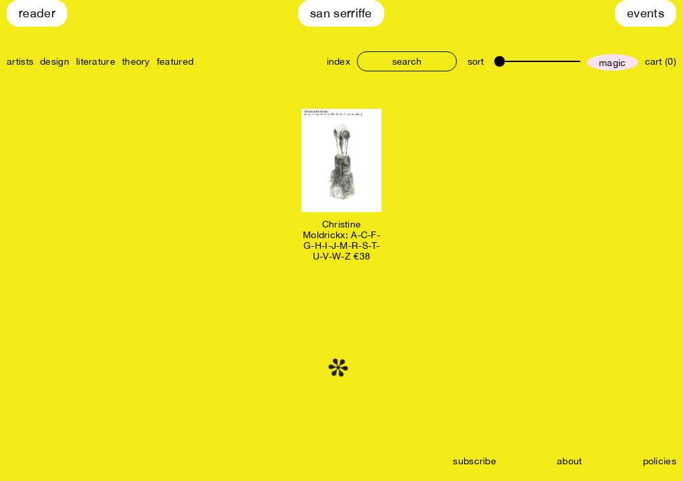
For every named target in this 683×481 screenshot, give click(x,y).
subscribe (474, 461)
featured (175, 61)
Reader (37, 13)
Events (645, 13)
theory (136, 61)
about (569, 461)
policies (659, 461)
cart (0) (660, 61)
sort (476, 61)
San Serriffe (341, 13)
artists (20, 61)
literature (95, 61)
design (54, 61)
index (339, 61)
